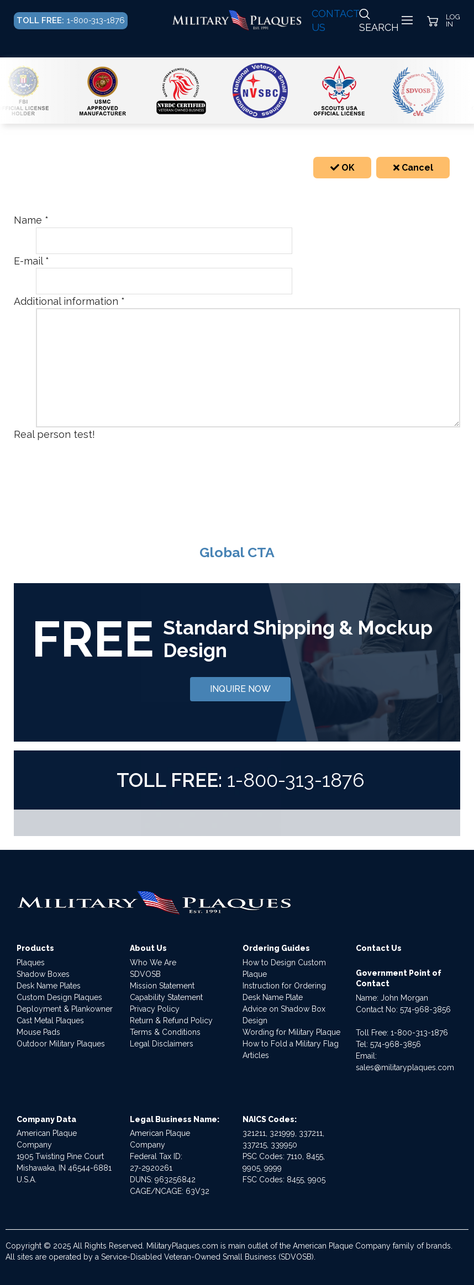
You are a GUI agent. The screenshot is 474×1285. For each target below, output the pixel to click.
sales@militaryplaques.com (405, 1067)
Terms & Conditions (165, 1032)
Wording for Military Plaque (291, 1032)
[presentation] (120, 463)
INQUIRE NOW (240, 689)
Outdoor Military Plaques (61, 1043)
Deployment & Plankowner (65, 1008)
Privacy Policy (155, 1008)
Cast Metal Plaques (50, 1020)
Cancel (413, 167)
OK (342, 167)
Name (31, 220)
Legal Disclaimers (161, 1043)
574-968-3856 (425, 1009)
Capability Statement (166, 997)
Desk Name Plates (49, 985)
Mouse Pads (38, 1032)
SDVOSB (145, 974)
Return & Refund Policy (171, 1020)
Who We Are (153, 962)
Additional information (69, 301)
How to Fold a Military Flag (291, 1043)
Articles (256, 1055)
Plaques (31, 962)
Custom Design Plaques (59, 997)
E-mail (31, 261)
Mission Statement (162, 985)
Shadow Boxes (43, 974)
